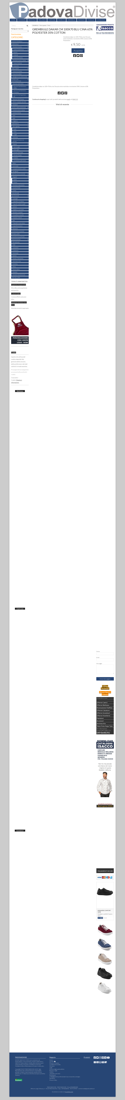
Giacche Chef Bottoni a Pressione (19, 91)
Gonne (14, 190)
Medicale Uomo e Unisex (19, 60)
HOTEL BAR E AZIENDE (19, 107)
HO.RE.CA (61, 20)
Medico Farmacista (18, 258)
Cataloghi (15, 198)
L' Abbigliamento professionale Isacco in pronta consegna (64, 1076)
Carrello (52, 1061)
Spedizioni (52, 1078)
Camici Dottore (17, 63)
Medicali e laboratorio (18, 185)
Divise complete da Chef (19, 102)
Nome (98, 651)
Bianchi (15, 52)
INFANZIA (81, 20)
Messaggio (99, 663)
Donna (15, 182)
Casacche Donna (18, 57)
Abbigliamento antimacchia (20, 76)
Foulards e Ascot (17, 217)
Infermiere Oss (17, 261)
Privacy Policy (53, 1080)
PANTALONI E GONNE (18, 174)
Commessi (15, 250)
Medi (49, 25)
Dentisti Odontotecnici (19, 274)
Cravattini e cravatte (18, 215)
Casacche (16, 66)
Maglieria (15, 121)
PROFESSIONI (16, 239)
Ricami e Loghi (53, 1070)
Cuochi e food (16, 187)
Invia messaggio (105, 679)
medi (68, 99)
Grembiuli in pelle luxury (19, 160)
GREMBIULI (71, 20)
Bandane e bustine (18, 212)
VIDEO (51, 1072)
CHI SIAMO (22, 20)
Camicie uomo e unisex (19, 110)
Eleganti (15, 144)
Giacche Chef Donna (18, 99)
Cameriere (15, 247)
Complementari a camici (19, 168)
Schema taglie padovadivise (56, 1069)
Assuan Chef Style (18, 152)
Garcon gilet (16, 147)
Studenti (15, 272)
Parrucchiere (16, 269)
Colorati (15, 55)
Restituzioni (52, 1075)
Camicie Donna (17, 112)
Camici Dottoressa (18, 49)
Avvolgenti (15, 171)
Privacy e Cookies (54, 1063)
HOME (13, 20)
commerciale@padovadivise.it (86, 1088)
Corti (14, 129)
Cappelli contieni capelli (19, 204)
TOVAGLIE (90, 20)
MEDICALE (32, 20)
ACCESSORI (15, 196)
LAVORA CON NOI (54, 1073)
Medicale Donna (17, 47)
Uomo (15, 179)
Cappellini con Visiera (18, 201)
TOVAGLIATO (16, 234)
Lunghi (15, 134)
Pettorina (15, 137)
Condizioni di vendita (55, 1064)
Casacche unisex (17, 74)
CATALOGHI (101, 20)
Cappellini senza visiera (19, 223)
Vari (14, 220)
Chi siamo (52, 1066)
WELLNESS (42, 20)
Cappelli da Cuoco (17, 226)
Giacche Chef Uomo (18, 83)
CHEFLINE (51, 20)
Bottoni (15, 207)
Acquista (78, 50)
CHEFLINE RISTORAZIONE (16, 80)
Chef (14, 245)
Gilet (14, 115)
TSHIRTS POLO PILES (18, 236)
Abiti (14, 118)
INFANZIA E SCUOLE (18, 231)
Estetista (15, 264)
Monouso (15, 228)
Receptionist (16, 242)
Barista (15, 255)
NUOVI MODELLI (17, 41)
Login (50, 1067)
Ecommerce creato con (62, 1092)
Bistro (14, 163)
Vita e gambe (43, 25)
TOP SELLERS (16, 277)
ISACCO (75, 99)
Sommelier (15, 166)
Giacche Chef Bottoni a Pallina (19, 87)
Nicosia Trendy (17, 155)
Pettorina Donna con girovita (18, 140)
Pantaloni (15, 104)
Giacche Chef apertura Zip (19, 95)
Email (97, 657)
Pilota (14, 266)
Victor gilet (16, 149)
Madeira (15, 157)
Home (51, 1060)
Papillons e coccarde (18, 209)
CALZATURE (15, 193)
